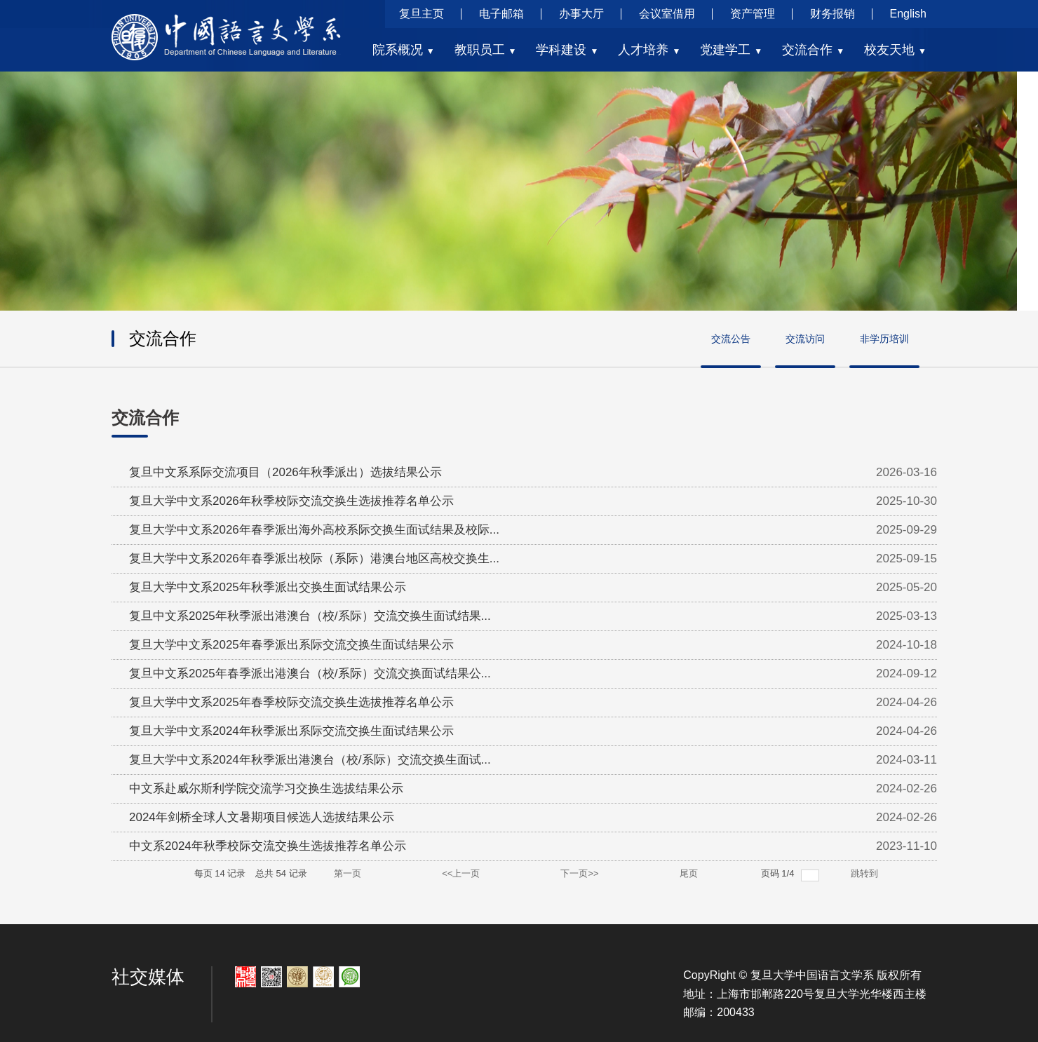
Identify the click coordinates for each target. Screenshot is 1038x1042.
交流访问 (805, 338)
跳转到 (866, 873)
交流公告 (730, 338)
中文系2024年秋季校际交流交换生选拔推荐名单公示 (267, 846)
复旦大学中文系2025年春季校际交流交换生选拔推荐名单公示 (291, 702)
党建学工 (731, 50)
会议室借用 (667, 14)
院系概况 (403, 50)
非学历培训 (884, 338)
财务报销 (832, 14)
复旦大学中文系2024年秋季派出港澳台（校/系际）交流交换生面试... (310, 759)
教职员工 (485, 50)
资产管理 (752, 14)
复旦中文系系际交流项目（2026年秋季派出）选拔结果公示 (285, 472)
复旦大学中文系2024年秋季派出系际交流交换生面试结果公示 (291, 731)
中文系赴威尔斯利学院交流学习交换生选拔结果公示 (266, 788)
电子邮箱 (501, 14)
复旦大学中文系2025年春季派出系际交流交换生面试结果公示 (291, 644)
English (908, 14)
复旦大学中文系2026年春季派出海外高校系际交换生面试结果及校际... (314, 529)
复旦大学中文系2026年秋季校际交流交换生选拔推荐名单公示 (291, 501)
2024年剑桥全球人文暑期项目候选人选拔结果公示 (261, 817)
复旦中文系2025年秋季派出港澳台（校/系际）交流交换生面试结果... (310, 616)
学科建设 (567, 50)
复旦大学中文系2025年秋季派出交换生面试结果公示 (267, 587)
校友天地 (895, 50)
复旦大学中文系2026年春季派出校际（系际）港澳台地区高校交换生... (314, 558)
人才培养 (649, 50)
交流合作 (813, 50)
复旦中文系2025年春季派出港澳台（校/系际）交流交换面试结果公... (310, 673)
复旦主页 (421, 14)
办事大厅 (581, 14)
